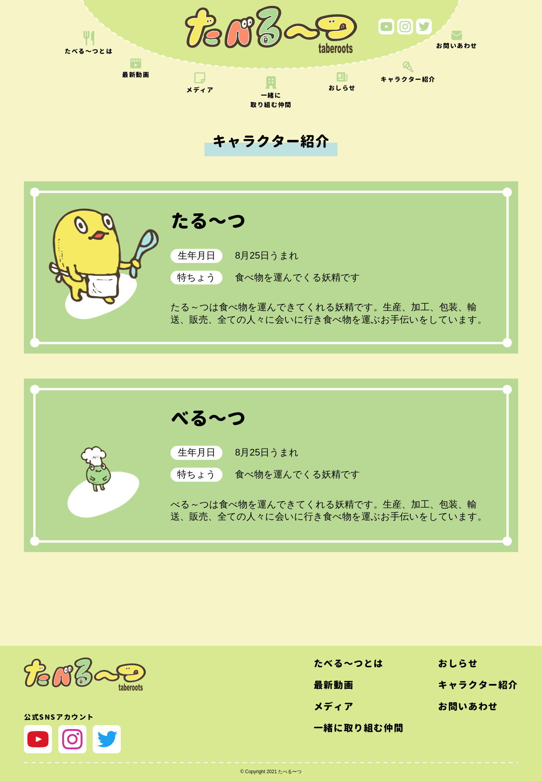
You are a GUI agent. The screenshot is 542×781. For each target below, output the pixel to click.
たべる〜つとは (349, 663)
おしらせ (458, 663)
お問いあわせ (468, 706)
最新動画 (334, 685)
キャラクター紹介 (478, 685)
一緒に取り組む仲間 (359, 728)
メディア (334, 706)
